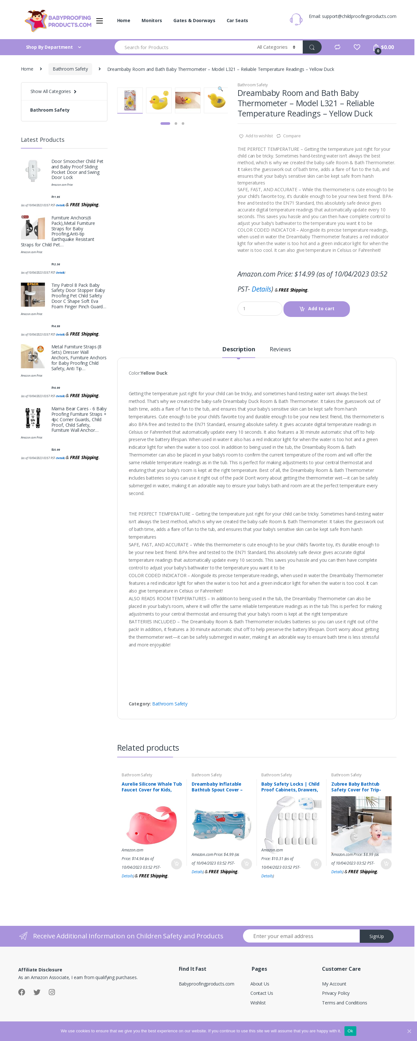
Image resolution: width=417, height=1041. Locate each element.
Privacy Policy (336, 993)
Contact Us (261, 993)
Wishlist (258, 1003)
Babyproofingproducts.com (207, 984)
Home (123, 20)
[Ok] (409, 1031)
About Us (259, 984)
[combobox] (182, 47)
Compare (292, 136)
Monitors (152, 20)
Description (238, 349)
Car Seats (237, 20)
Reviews (280, 349)
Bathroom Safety (70, 69)
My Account (334, 984)
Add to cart (321, 308)
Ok (350, 1030)
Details (261, 289)
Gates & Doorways (194, 20)
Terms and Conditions (344, 1003)
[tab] (238, 352)
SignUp (376, 936)
